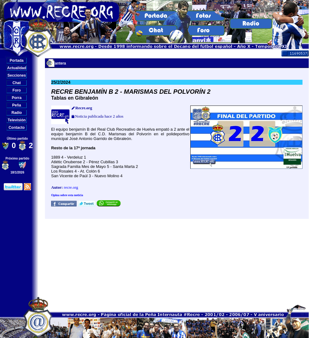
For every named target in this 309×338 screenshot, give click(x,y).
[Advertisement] (177, 257)
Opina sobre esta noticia (67, 195)
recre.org (71, 187)
